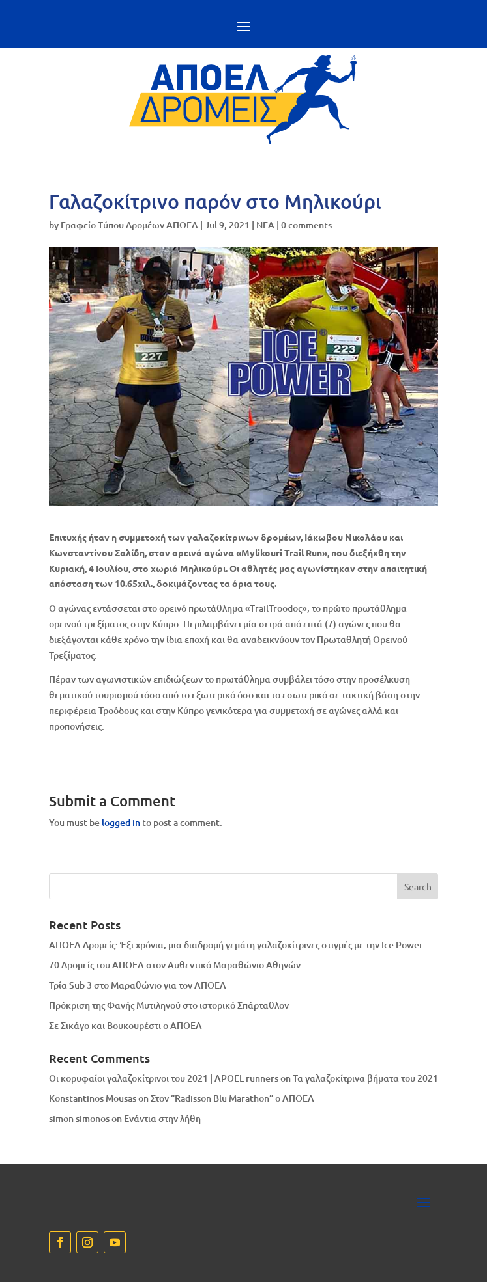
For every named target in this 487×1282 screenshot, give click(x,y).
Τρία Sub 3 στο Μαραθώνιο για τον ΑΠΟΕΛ (137, 985)
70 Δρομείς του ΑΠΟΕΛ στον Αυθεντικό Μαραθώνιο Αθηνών (175, 965)
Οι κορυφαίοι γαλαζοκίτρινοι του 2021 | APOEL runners (163, 1078)
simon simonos (79, 1118)
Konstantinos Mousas (92, 1098)
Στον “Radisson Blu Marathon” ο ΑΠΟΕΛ (232, 1098)
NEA (265, 225)
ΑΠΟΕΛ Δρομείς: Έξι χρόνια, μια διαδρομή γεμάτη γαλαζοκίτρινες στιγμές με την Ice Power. (237, 944)
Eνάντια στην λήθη (162, 1118)
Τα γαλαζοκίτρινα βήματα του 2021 (365, 1078)
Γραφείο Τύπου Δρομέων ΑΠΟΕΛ (129, 225)
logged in (121, 822)
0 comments (306, 225)
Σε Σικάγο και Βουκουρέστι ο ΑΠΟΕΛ (125, 1025)
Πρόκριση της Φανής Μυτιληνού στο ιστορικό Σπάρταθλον (169, 1005)
